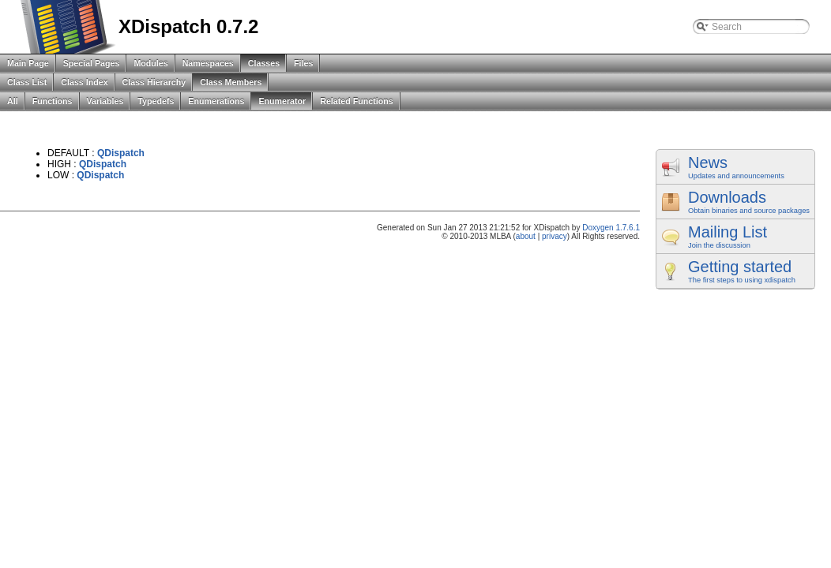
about (526, 236)
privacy (554, 236)
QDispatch (121, 153)
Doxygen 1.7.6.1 (611, 227)
